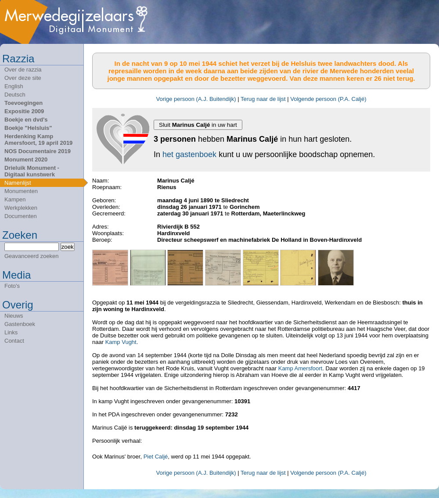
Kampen (14, 199)
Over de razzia (23, 69)
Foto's (12, 286)
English (13, 86)
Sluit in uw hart (198, 125)
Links (11, 332)
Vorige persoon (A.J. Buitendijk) (196, 99)
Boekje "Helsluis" (28, 128)
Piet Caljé (156, 456)
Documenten (20, 216)
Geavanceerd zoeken (31, 256)
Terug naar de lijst (263, 99)
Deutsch (14, 94)
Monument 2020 (25, 159)
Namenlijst (17, 182)
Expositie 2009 (24, 111)
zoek (67, 247)
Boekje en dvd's (25, 119)
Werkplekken (20, 207)
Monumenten (21, 191)
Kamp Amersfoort (300, 368)
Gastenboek (19, 324)
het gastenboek (189, 154)
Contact (14, 340)
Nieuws (13, 315)
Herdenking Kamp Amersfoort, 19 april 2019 (38, 139)
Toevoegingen (23, 103)
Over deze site (22, 78)
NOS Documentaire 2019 (37, 151)
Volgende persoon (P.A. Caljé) (328, 99)
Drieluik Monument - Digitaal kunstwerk (31, 171)
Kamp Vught (121, 342)
